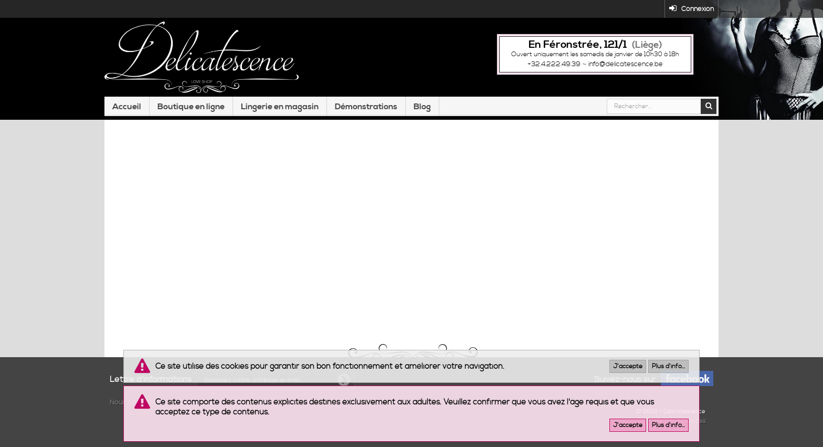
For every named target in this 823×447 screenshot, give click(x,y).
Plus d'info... (668, 366)
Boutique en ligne (191, 106)
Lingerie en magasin (280, 106)
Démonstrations (366, 106)
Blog (422, 106)
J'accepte (627, 366)
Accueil (126, 106)
